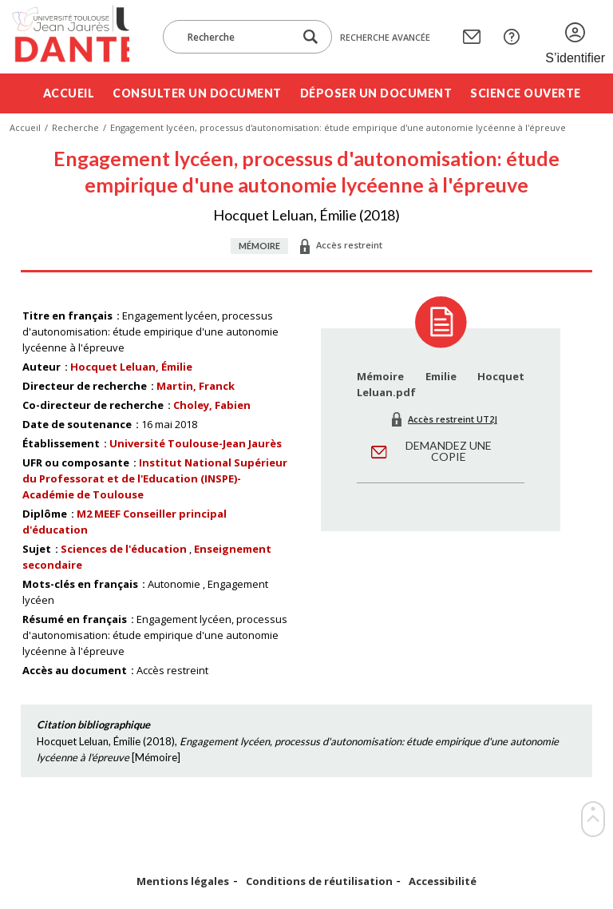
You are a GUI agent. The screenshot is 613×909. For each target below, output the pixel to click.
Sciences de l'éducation (124, 549)
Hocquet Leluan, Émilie (131, 366)
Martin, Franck (195, 386)
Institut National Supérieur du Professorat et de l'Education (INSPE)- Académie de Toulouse (154, 478)
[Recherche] (236, 37)
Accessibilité (443, 881)
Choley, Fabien (212, 405)
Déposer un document (376, 93)
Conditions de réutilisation (319, 881)
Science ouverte (525, 93)
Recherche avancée (385, 37)
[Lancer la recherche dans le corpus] (310, 37)
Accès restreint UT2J (452, 419)
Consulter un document (197, 93)
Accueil (69, 93)
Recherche (75, 127)
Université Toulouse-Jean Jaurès (195, 443)
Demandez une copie (448, 451)
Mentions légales (182, 881)
